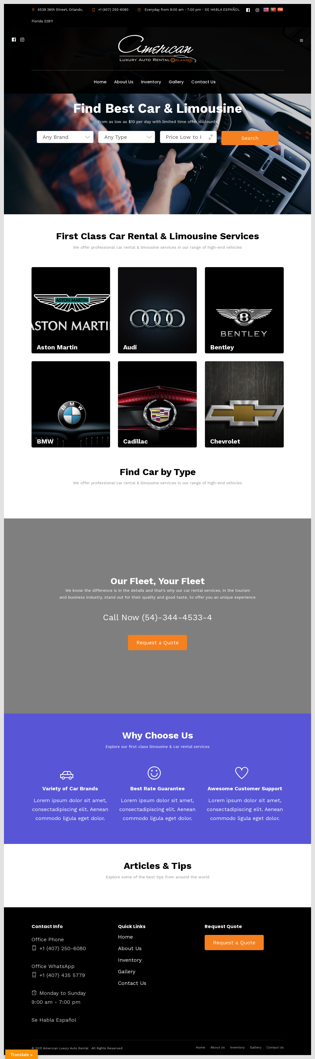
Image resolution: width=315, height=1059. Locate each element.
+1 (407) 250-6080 (110, 10)
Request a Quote (157, 643)
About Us (123, 82)
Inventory (151, 82)
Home (100, 82)
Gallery (176, 82)
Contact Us (203, 82)
